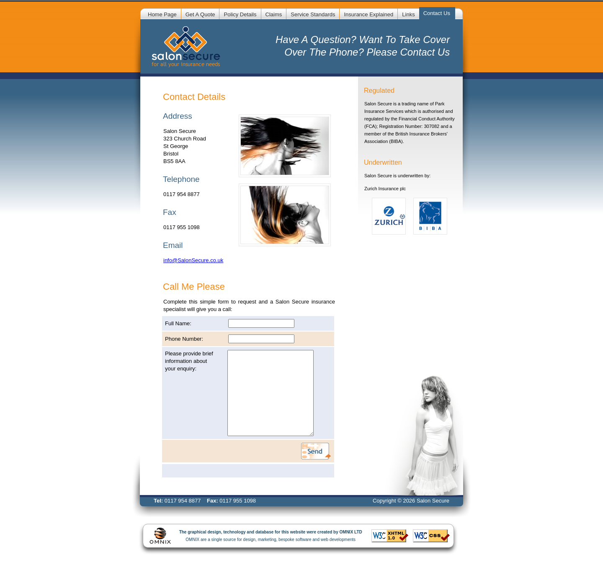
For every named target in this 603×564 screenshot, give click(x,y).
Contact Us (436, 13)
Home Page (162, 14)
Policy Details (240, 14)
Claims (273, 14)
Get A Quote (200, 14)
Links (408, 14)
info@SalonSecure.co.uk (193, 260)
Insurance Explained (368, 14)
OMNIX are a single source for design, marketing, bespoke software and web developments (266, 536)
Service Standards (313, 14)
